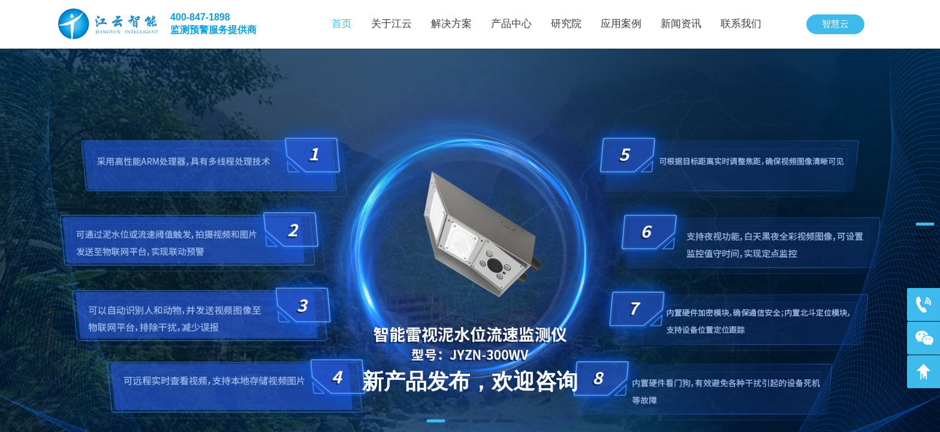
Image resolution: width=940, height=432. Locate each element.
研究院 (566, 23)
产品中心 (511, 23)
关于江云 (391, 23)
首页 (342, 23)
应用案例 (621, 23)
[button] (436, 420)
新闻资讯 (681, 23)
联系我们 (741, 23)
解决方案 (451, 23)
